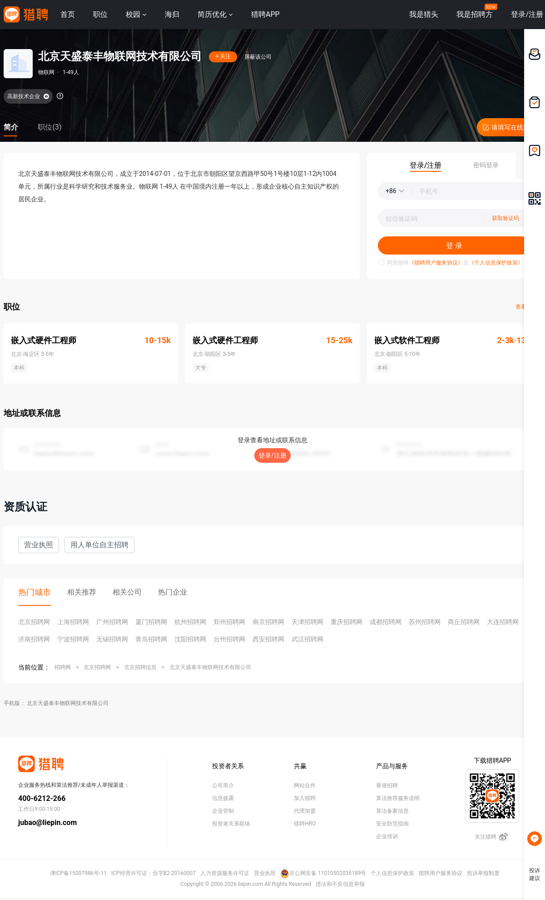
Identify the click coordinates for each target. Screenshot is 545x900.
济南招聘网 (34, 639)
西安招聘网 (268, 639)
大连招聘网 (503, 621)
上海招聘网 (73, 621)
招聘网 (62, 667)
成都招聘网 (385, 621)
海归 (172, 14)
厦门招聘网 (151, 621)
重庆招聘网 (346, 621)
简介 (11, 127)
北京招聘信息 (140, 667)
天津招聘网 (307, 621)
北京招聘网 (34, 621)
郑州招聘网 (229, 621)
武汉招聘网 (307, 639)
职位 (100, 14)
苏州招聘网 (425, 621)
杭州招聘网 (190, 621)
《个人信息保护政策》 (496, 263)
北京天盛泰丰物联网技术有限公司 (210, 667)
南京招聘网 (268, 621)
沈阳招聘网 (190, 639)
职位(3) (49, 127)
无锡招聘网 (112, 639)
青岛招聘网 (151, 639)
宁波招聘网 (73, 639)
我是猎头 (423, 14)
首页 (67, 14)
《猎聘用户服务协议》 (436, 263)
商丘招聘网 (464, 621)
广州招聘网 (112, 621)
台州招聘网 (229, 639)
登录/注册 (272, 455)
